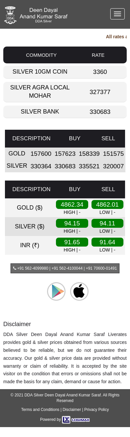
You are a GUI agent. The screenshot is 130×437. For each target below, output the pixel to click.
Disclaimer (72, 409)
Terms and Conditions (40, 409)
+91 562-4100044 (66, 268)
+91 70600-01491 (101, 268)
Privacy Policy (96, 409)
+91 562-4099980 (32, 268)
